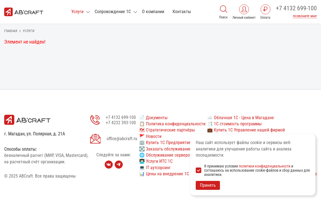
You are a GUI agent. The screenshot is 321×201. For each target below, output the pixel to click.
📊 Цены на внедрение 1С (164, 173)
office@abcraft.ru (122, 138)
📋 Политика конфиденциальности (172, 123)
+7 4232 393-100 (121, 122)
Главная (10, 31)
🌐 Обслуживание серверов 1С (168, 155)
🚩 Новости (150, 136)
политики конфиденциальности (264, 166)
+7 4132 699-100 (296, 8)
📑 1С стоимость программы (234, 123)
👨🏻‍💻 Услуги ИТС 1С (156, 161)
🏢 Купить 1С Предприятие (165, 142)
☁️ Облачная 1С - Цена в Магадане (240, 117)
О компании (153, 11)
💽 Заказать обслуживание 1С (168, 149)
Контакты (182, 11)
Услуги (77, 11)
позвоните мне (305, 16)
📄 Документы (153, 117)
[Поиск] (223, 8)
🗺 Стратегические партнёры (167, 130)
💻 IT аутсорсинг (155, 167)
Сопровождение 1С (113, 11)
